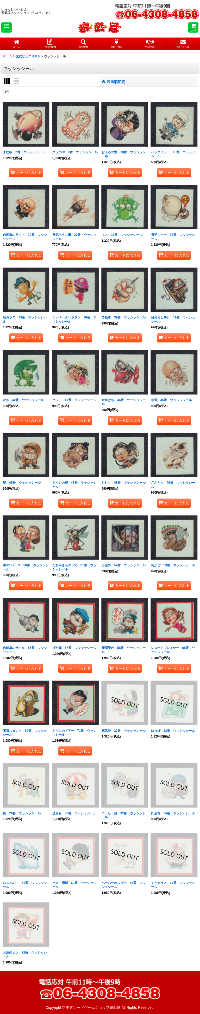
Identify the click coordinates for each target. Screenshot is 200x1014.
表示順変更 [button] (113, 82)
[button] (6, 27)
